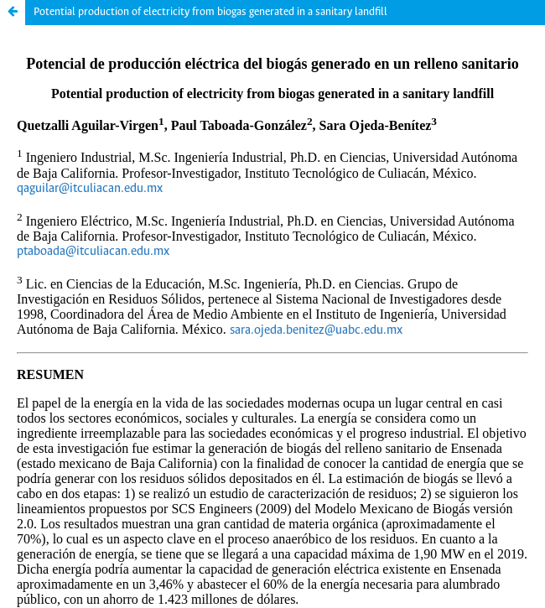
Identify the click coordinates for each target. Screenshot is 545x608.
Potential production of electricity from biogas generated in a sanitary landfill (210, 12)
